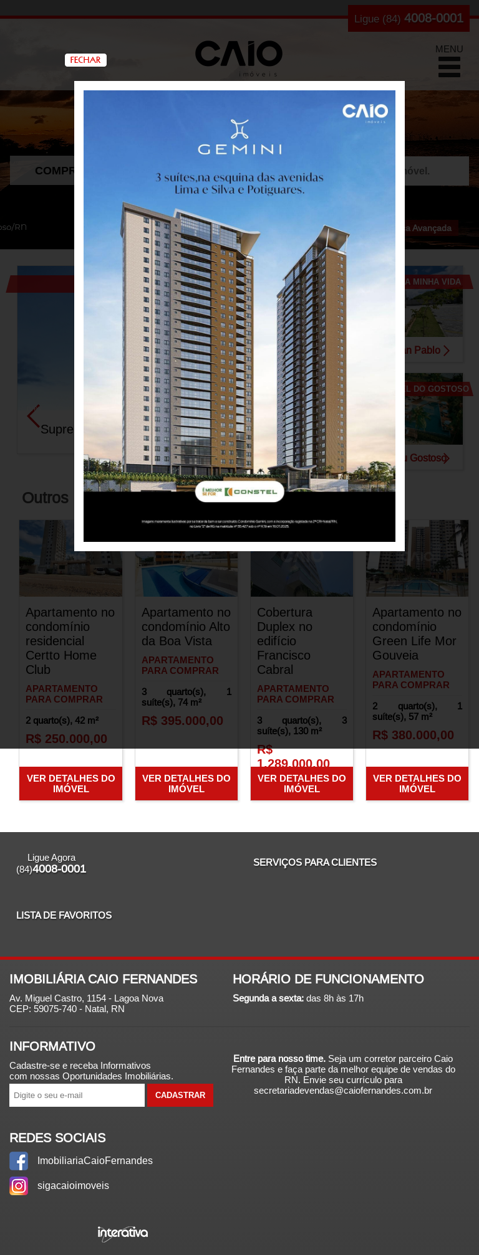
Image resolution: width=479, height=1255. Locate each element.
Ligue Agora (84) (51, 863)
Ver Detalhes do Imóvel (71, 783)
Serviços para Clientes (315, 862)
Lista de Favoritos (64, 915)
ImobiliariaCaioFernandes (92, 1160)
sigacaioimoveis (73, 1185)
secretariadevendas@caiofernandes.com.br (343, 1090)
